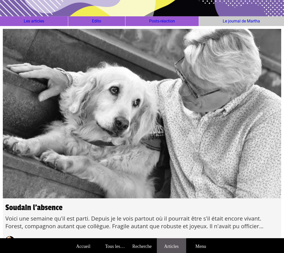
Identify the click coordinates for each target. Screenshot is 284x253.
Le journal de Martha (241, 21)
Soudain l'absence (34, 207)
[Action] (262, 8)
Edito (96, 21)
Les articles (34, 21)
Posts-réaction (162, 21)
